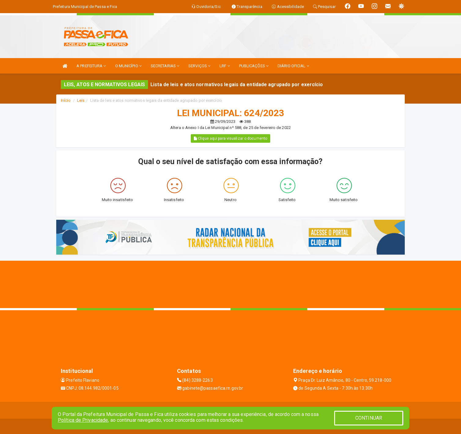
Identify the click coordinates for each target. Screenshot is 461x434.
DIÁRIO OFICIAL (293, 66)
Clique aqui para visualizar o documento (230, 138)
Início (66, 100)
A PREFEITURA (91, 66)
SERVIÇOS (199, 66)
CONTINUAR (368, 418)
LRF (224, 66)
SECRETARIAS (165, 66)
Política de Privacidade (83, 420)
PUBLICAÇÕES (253, 66)
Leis (80, 100)
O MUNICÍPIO (128, 66)
